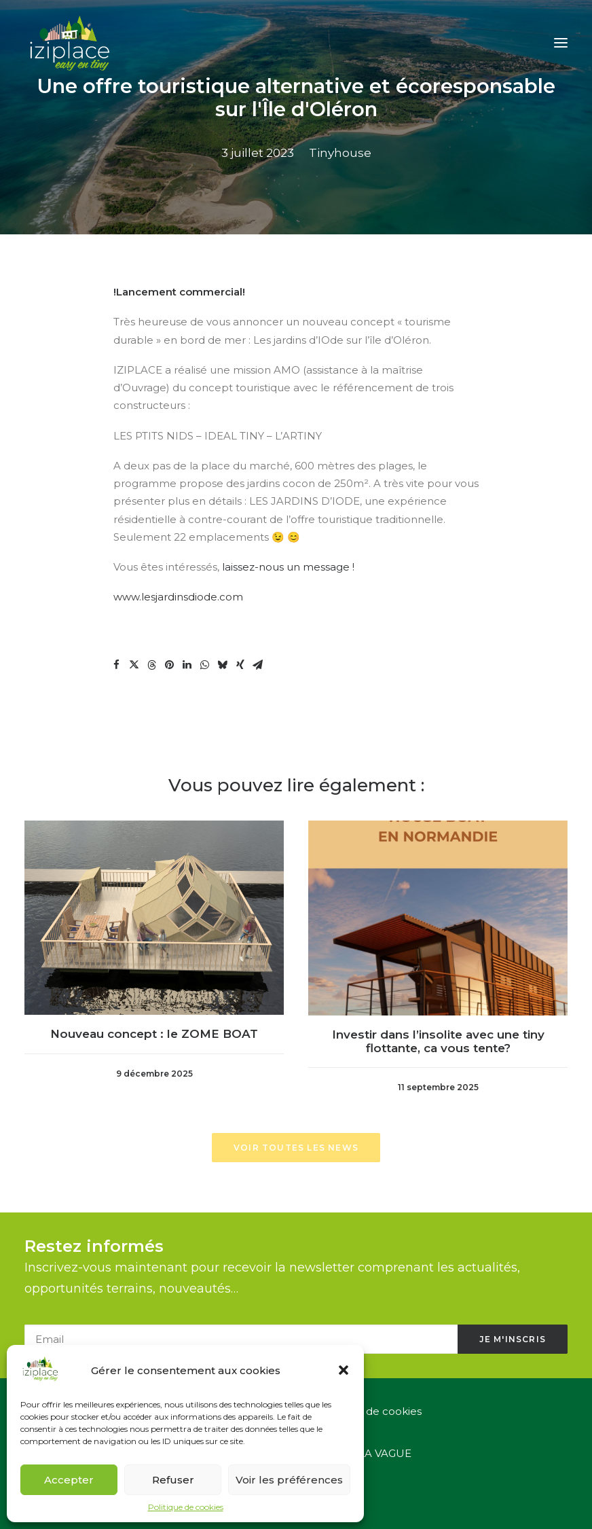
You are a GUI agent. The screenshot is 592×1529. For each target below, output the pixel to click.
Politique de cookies (185, 1507)
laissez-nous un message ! (288, 566)
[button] (343, 1370)
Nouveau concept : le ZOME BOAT (154, 1026)
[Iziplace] (70, 42)
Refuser (173, 1479)
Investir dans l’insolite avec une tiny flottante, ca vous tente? (438, 1016)
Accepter (69, 1479)
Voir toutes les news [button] (296, 1148)
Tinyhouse (340, 153)
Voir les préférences (289, 1479)
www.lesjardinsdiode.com (178, 596)
